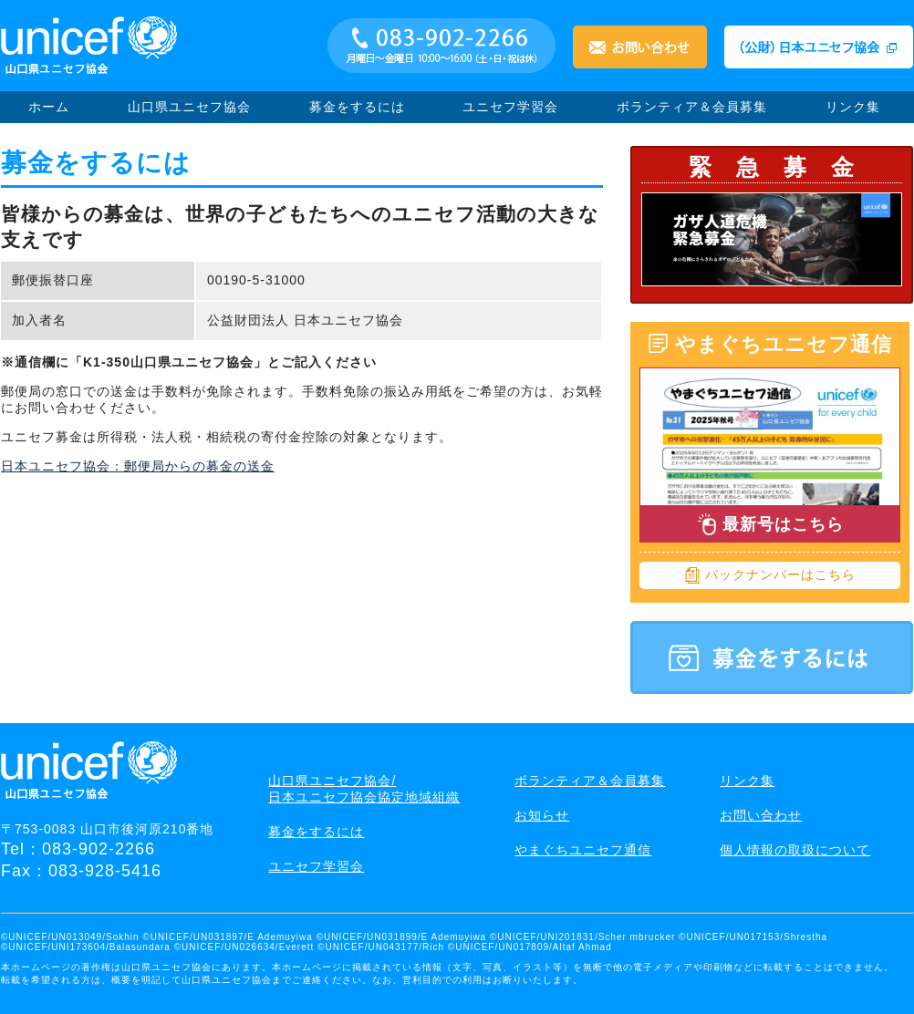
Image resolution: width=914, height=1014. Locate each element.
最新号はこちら (770, 524)
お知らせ (541, 815)
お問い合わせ (761, 815)
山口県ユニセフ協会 (189, 106)
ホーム (48, 106)
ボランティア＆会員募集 (692, 106)
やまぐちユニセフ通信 (582, 850)
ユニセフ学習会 (510, 106)
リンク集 (853, 106)
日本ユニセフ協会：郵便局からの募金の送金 (138, 466)
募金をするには (357, 106)
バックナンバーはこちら (770, 575)
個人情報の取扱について (795, 850)
